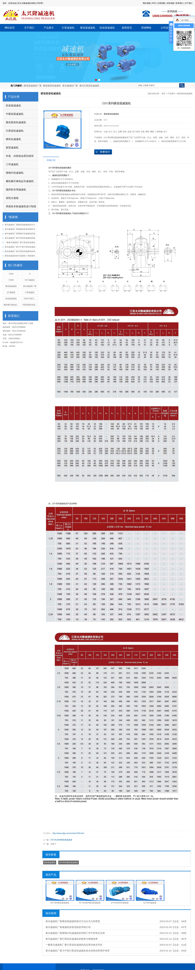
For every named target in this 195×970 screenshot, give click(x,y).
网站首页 (10, 27)
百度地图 (161, 3)
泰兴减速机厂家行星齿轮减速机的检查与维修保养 (72, 938)
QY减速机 (11, 292)
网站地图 (146, 3)
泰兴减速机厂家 (70, 85)
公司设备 (166, 27)
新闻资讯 (127, 27)
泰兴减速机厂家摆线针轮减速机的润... (21, 233)
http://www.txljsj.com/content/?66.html (68, 833)
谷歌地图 (170, 3)
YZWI (11, 274)
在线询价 (103, 151)
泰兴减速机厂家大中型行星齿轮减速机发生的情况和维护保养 (78, 950)
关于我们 (188, 3)
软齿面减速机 (107, 27)
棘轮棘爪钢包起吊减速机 (20, 181)
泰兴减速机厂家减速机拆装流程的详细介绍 (68, 927)
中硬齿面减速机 (15, 114)
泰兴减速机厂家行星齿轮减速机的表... (21, 251)
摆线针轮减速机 (15, 172)
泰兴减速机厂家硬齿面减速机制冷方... (21, 225)
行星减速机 (68, 27)
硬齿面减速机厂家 (33, 85)
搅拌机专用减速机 (16, 189)
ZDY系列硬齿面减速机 (68, 862)
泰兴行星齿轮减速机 (89, 85)
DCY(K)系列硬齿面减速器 (61, 840)
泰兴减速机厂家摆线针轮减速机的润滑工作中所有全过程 (75, 933)
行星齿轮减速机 (15, 130)
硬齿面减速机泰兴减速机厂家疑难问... (21, 256)
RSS (154, 3)
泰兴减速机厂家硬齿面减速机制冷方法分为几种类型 (73, 921)
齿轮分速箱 (12, 198)
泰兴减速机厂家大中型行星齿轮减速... (21, 247)
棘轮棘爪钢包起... (11, 305)
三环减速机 (12, 164)
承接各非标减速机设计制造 (21, 206)
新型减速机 (12, 147)
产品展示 (49, 27)
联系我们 (179, 3)
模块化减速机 (13, 139)
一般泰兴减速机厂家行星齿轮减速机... (21, 242)
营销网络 (146, 27)
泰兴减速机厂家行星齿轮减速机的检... (21, 238)
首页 (163, 93)
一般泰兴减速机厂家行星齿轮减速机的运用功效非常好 (74, 944)
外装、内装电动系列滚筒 (20, 156)
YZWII (11, 280)
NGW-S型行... (30, 298)
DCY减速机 (29, 280)
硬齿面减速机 (87, 27)
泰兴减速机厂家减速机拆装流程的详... (21, 229)
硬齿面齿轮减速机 (52, 85)
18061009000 (184, 25)
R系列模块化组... (30, 305)
